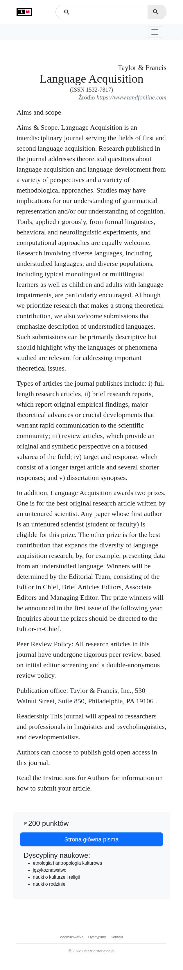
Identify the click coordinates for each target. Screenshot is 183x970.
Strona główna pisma (91, 839)
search (155, 11)
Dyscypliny (97, 937)
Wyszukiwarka (72, 937)
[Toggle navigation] (155, 32)
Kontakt (117, 937)
